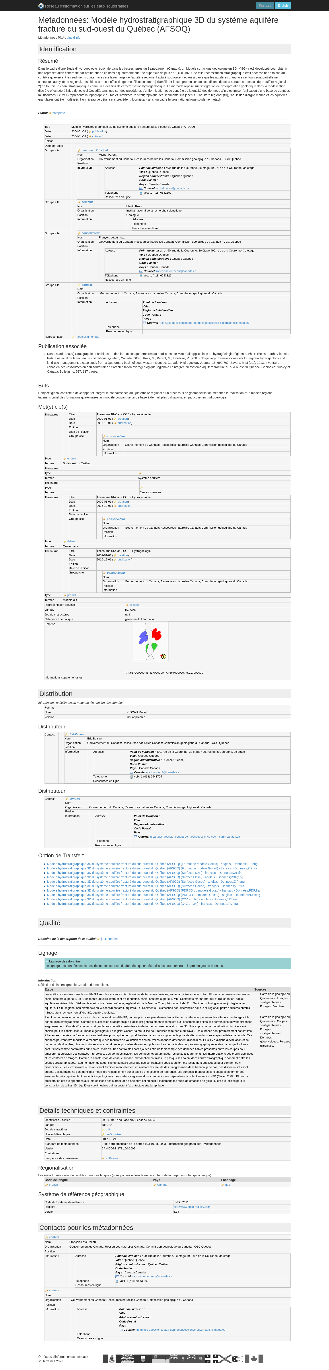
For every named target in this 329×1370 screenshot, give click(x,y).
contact (87, 284)
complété (59, 113)
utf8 (108, 1129)
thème (71, 541)
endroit (71, 458)
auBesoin (112, 1158)
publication (99, 131)
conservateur (91, 233)
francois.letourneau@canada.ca (176, 271)
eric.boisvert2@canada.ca (162, 772)
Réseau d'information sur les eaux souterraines (83, 6)
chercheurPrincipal (95, 150)
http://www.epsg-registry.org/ (191, 1206)
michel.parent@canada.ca (172, 188)
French (53, 1184)
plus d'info (74, 37)
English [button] (283, 5)
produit (71, 595)
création (97, 136)
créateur (87, 202)
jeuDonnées (109, 939)
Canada (162, 1184)
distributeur (77, 734)
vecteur (134, 604)
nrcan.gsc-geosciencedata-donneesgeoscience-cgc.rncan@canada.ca (204, 322)
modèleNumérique (87, 336)
